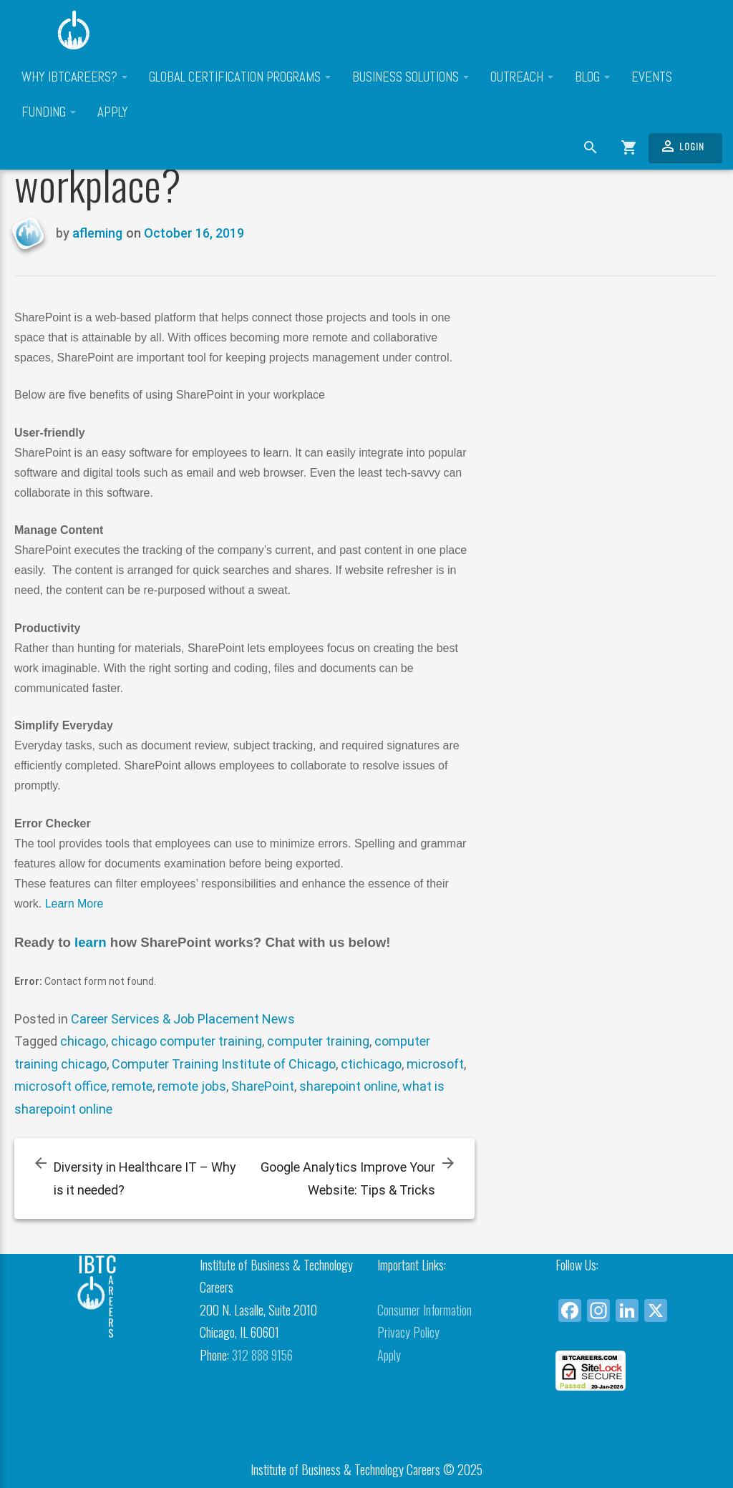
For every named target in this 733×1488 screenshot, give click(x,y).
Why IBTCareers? (74, 77)
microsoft (435, 1063)
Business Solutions (410, 77)
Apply (112, 112)
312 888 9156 (262, 1355)
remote (132, 1086)
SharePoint (262, 1086)
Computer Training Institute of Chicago (224, 1063)
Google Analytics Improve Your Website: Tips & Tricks (348, 1178)
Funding (48, 112)
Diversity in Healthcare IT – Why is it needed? (145, 1178)
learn (92, 942)
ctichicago (371, 1063)
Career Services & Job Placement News (183, 1018)
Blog (592, 77)
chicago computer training (186, 1041)
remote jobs (191, 1086)
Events (651, 77)
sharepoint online (348, 1086)
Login (681, 146)
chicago (83, 1041)
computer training (318, 1041)
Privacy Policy (408, 1332)
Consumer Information (424, 1309)
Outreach (521, 77)
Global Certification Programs (240, 77)
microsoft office (60, 1086)
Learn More (74, 904)
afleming (97, 232)
